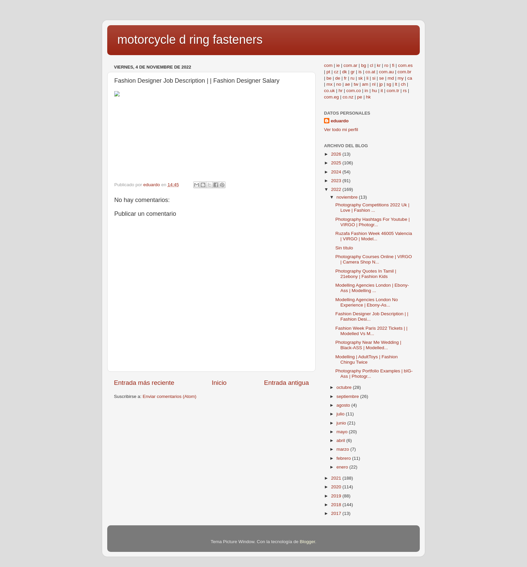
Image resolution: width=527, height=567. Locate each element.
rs (405, 90)
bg (363, 65)
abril (341, 440)
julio (341, 413)
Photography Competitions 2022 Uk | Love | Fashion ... (372, 207)
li (367, 78)
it (381, 90)
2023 (336, 180)
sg (389, 84)
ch (403, 84)
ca (409, 78)
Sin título (344, 247)
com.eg (331, 96)
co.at (370, 71)
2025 (336, 162)
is (360, 71)
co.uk (329, 90)
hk (368, 96)
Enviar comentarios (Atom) (170, 396)
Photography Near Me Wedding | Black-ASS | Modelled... (368, 345)
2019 (336, 495)
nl (374, 84)
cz (336, 71)
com (328, 65)
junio (341, 423)
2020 (336, 486)
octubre (344, 387)
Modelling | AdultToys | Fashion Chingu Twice (366, 359)
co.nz (347, 96)
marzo (343, 449)
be (328, 78)
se (381, 78)
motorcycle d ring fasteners (189, 39)
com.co (353, 90)
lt (396, 84)
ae (347, 84)
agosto (343, 405)
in (366, 90)
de (337, 78)
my (401, 78)
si (373, 78)
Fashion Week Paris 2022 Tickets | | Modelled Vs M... (371, 331)
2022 (336, 189)
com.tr (393, 90)
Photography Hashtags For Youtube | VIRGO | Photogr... (372, 222)
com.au (386, 71)
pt (328, 71)
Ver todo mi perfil (341, 129)
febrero (344, 458)
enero (342, 467)
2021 (336, 478)
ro (386, 65)
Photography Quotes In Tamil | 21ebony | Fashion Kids (365, 274)
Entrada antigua (286, 382)
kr (378, 65)
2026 (336, 154)
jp (381, 84)
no (338, 84)
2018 (336, 504)
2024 (336, 171)
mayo (342, 431)
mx (329, 84)
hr (340, 90)
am (365, 84)
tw (356, 84)
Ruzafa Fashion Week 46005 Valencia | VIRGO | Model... (373, 236)
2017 (336, 513)
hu (374, 90)
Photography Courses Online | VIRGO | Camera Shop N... (373, 259)
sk (360, 78)
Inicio (219, 382)
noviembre (347, 197)
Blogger (307, 541)
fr (345, 78)
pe (359, 96)
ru (353, 78)
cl (371, 65)
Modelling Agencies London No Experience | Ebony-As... (366, 302)
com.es (405, 65)
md (391, 78)
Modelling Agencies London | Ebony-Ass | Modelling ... (372, 288)
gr (353, 71)
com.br (404, 71)
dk (344, 71)
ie (338, 65)
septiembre (348, 396)
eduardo (340, 120)
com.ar (350, 65)
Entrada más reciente (144, 382)
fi (393, 65)
